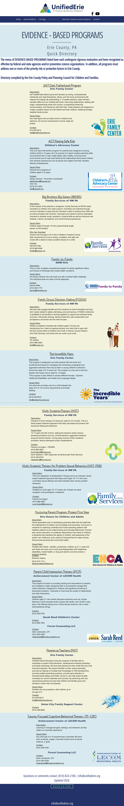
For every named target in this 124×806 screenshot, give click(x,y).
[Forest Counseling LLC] (61, 626)
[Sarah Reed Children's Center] (61, 617)
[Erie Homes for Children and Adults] (62, 517)
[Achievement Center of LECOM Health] (57, 576)
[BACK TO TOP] (62, 786)
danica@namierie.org (38, 290)
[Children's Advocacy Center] (62, 145)
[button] (42, 19)
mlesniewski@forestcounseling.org (46, 637)
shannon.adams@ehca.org (42, 564)
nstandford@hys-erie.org (41, 460)
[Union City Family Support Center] (62, 704)
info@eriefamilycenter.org (39, 400)
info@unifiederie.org (89, 776)
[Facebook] (92, 13)
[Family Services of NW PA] (61, 201)
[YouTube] (97, 13)
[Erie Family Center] (62, 89)
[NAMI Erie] (62, 263)
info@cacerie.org (36, 189)
